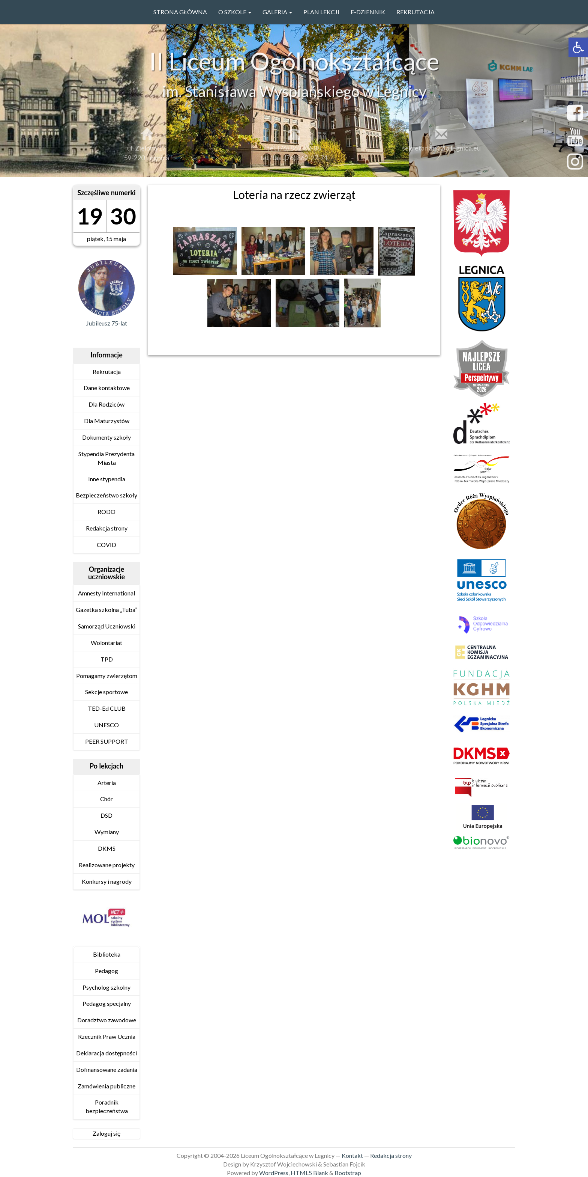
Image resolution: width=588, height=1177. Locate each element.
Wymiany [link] (106, 831)
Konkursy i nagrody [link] (107, 881)
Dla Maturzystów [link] (106, 420)
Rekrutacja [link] (415, 11)
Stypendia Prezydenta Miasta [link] (106, 458)
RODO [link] (107, 511)
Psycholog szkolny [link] (106, 987)
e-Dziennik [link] (368, 11)
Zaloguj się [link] (106, 1133)
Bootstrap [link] (347, 1172)
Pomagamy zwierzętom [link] (106, 675)
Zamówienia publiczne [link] (106, 1086)
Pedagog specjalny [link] (106, 1003)
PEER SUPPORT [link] (106, 741)
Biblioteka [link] (106, 954)
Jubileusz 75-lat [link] (106, 323)
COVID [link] (106, 544)
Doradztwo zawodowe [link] (106, 1019)
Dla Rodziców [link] (106, 404)
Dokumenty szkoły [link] (106, 437)
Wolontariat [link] (106, 642)
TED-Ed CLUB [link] (107, 708)
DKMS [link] (107, 848)
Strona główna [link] (180, 11)
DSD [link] (106, 815)
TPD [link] (106, 659)
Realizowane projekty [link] (107, 864)
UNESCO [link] (106, 724)
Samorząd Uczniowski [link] (106, 626)
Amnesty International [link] (106, 593)
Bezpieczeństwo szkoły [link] (106, 495)
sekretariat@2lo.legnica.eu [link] (441, 152)
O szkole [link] (234, 11)
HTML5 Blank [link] (309, 1172)
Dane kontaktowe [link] (107, 387)
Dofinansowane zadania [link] (106, 1069)
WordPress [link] (273, 1172)
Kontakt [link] (352, 1155)
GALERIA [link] (277, 11)
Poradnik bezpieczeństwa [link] (107, 1106)
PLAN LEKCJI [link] (321, 11)
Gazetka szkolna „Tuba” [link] (106, 609)
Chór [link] (106, 798)
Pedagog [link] (106, 970)
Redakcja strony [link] (107, 528)
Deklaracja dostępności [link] (106, 1052)
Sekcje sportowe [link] (106, 691)
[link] (578, 47)
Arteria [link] (107, 782)
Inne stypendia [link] (106, 478)
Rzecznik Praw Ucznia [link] (106, 1036)
